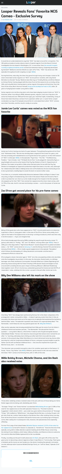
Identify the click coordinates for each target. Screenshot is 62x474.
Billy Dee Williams (46, 324)
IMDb (33, 72)
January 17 (28, 247)
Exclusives (4, 7)
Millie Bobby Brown (41, 407)
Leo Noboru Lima (7, 19)
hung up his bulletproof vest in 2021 (39, 86)
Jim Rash (35, 438)
